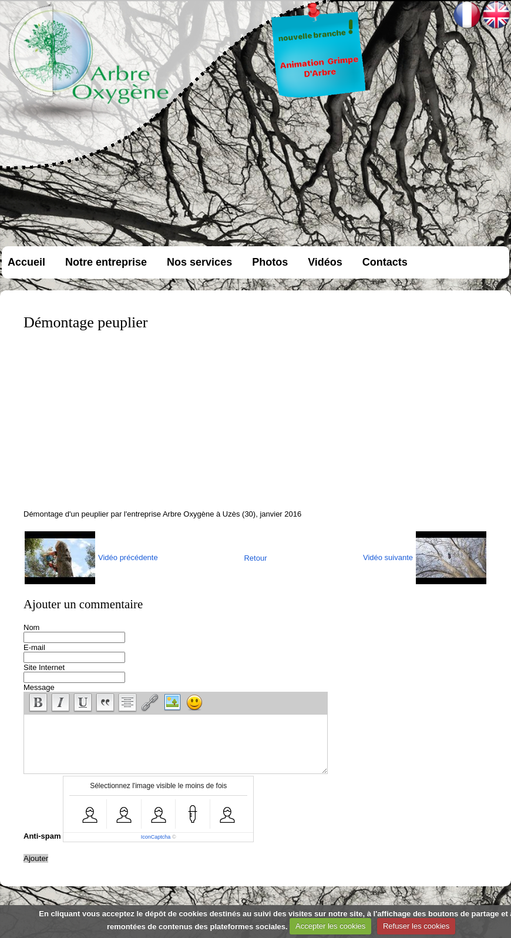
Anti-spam (42, 836)
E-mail (34, 647)
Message (39, 687)
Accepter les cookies (330, 926)
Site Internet (44, 667)
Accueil (26, 262)
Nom (31, 627)
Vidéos (325, 262)
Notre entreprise (106, 262)
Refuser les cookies (416, 926)
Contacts (385, 262)
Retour (255, 558)
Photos (270, 262)
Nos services (199, 262)
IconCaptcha (156, 837)
